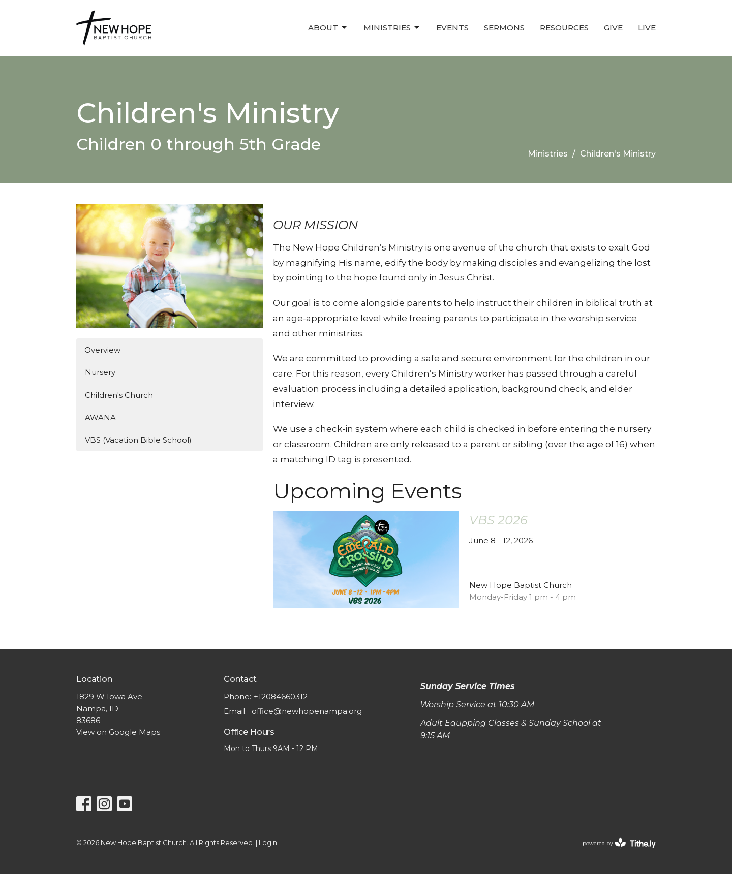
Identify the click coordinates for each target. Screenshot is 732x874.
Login (268, 843)
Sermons (504, 28)
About (328, 28)
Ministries (392, 28)
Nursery (100, 372)
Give (613, 28)
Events (452, 28)
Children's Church (119, 395)
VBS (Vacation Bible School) (138, 440)
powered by (619, 843)
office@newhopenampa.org (307, 711)
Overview (102, 350)
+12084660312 (281, 696)
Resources (564, 28)
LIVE (647, 28)
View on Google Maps (118, 732)
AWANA (100, 417)
